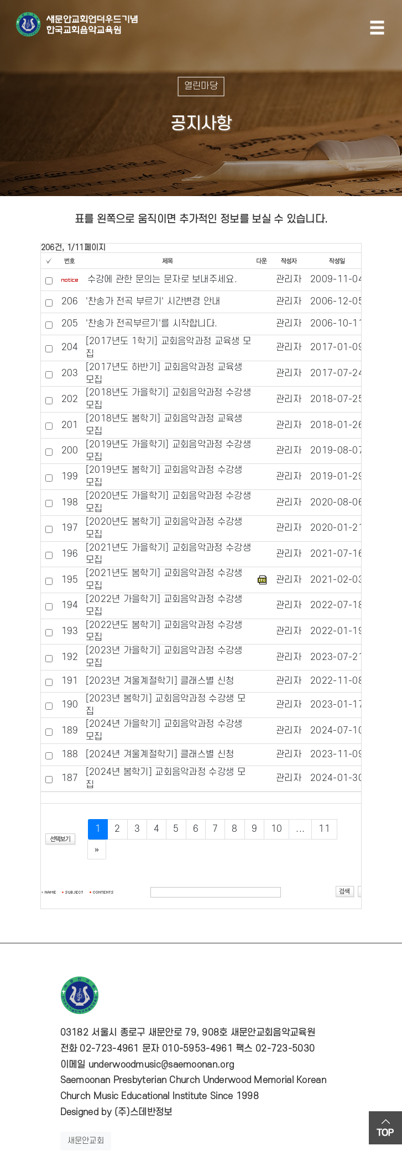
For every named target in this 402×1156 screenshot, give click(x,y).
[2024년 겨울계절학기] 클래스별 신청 (160, 754)
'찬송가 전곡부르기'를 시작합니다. (152, 324)
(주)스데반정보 (143, 1112)
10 (277, 829)
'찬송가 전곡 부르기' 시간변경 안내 (153, 302)
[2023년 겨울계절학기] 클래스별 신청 (160, 681)
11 (324, 829)
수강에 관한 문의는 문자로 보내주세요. (162, 279)
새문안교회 (86, 1141)
